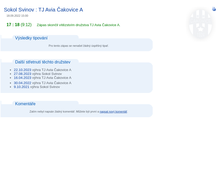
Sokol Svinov (19, 10)
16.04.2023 (22, 78)
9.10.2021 (21, 87)
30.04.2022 (22, 83)
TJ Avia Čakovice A (60, 10)
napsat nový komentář (113, 111)
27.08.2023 (22, 74)
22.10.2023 (22, 70)
